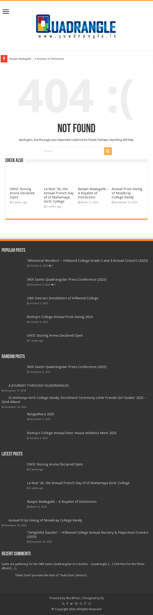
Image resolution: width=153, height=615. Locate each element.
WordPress (73, 598)
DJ (102, 598)
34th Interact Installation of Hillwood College (62, 298)
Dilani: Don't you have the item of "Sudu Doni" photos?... (52, 575)
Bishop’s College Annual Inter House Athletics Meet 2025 (71, 433)
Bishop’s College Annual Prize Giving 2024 (60, 317)
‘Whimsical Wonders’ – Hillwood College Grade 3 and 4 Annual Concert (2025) (87, 261)
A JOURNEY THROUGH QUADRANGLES (38, 385)
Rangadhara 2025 (40, 414)
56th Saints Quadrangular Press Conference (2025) (67, 279)
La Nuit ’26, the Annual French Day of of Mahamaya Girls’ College (59, 195)
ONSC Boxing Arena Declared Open (22, 193)
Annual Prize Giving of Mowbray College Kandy (127, 193)
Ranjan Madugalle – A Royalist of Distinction (36, 58)
